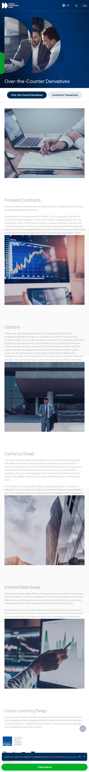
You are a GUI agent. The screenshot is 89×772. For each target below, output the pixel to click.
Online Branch (45, 767)
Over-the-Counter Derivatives (26, 95)
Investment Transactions (65, 95)
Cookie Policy (74, 756)
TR (65, 5)
